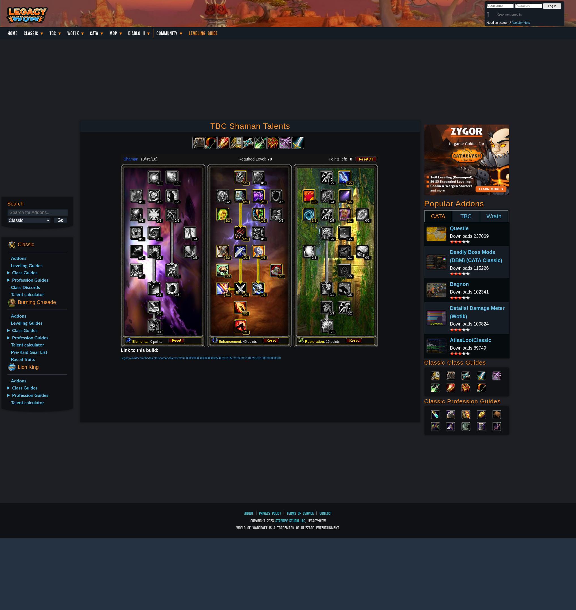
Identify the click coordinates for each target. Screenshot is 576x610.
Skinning (466, 425)
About (248, 513)
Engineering (481, 414)
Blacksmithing (450, 414)
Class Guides (25, 272)
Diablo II (136, 33)
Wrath (494, 216)
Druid (450, 375)
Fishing (497, 425)
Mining (450, 425)
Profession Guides (30, 279)
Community (167, 33)
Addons (18, 258)
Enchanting (466, 414)
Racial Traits (23, 359)
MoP (113, 33)
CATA (438, 216)
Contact (326, 513)
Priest (466, 375)
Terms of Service (300, 513)
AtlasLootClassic (470, 340)
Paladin (435, 375)
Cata (94, 33)
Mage (450, 387)
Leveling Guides (27, 265)
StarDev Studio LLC (290, 520)
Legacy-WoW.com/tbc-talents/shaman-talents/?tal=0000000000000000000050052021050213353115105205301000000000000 (200, 358)
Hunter (481, 387)
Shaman (466, 387)
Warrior (481, 375)
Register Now (521, 22)
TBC (53, 33)
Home (13, 33)
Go (60, 220)
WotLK (73, 33)
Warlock (497, 375)
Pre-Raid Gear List (29, 352)
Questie (459, 228)
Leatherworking (497, 414)
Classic (31, 33)
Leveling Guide (203, 33)
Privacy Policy (270, 513)
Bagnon (459, 284)
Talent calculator (27, 294)
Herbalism (435, 425)
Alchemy (435, 414)
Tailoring (481, 425)
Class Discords (25, 287)
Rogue (435, 387)
